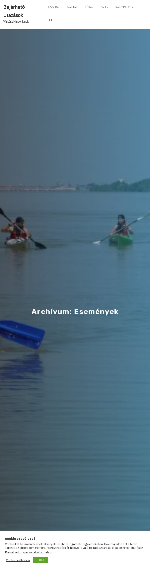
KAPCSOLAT (126, 8)
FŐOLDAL (55, 8)
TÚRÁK (91, 8)
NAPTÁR (74, 8)
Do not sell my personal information (28, 552)
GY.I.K (107, 8)
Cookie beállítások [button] (18, 560)
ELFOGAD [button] (40, 560)
